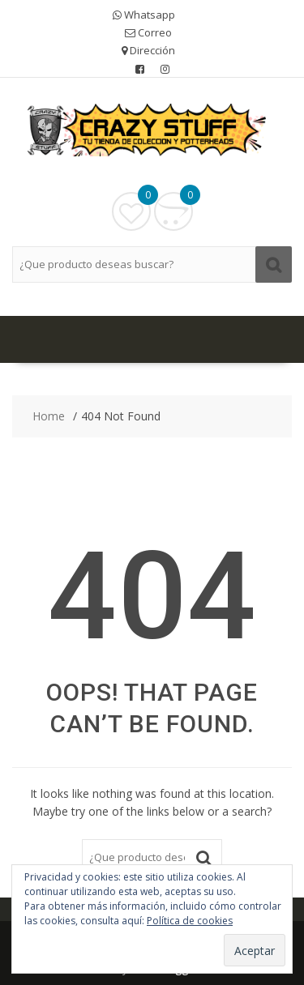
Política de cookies (190, 920)
